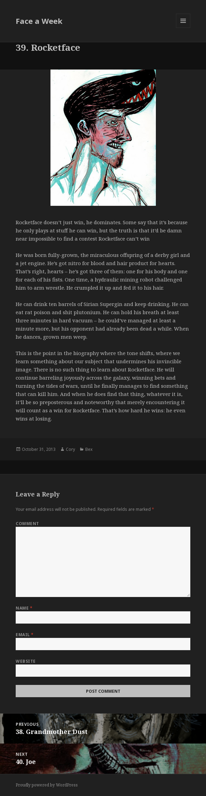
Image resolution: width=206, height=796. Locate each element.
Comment (27, 523)
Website (25, 661)
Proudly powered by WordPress (47, 785)
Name (24, 608)
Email (24, 635)
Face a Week (39, 21)
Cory (70, 449)
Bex (88, 449)
